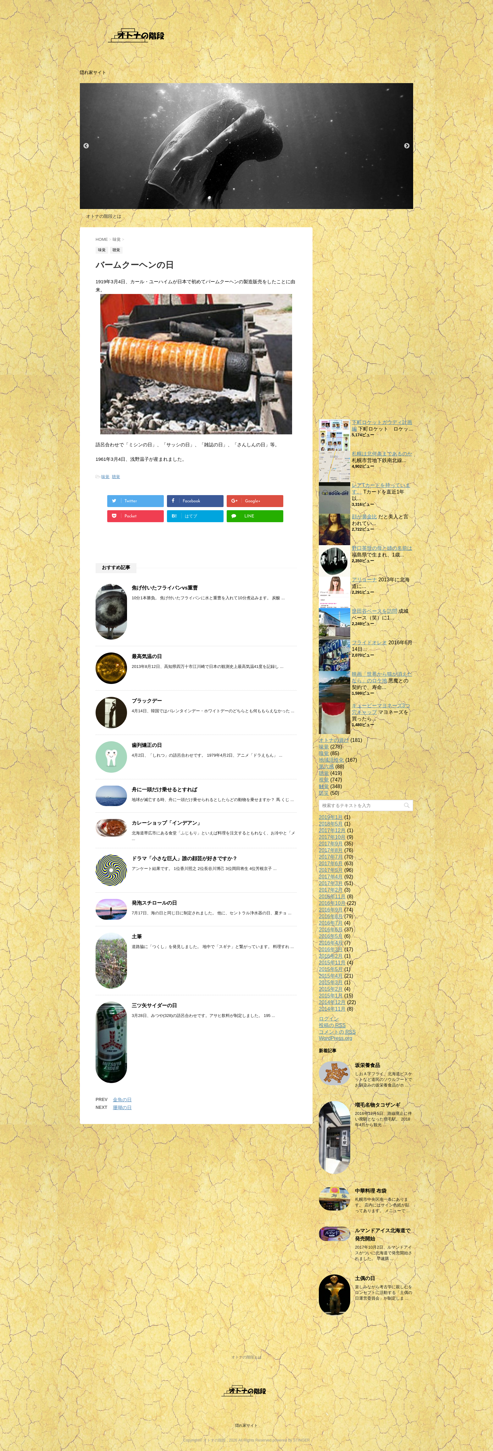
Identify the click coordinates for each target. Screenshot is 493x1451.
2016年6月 (331, 929)
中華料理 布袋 (370, 1191)
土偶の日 (365, 1278)
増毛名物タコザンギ (377, 1105)
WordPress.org (335, 1038)
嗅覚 (324, 753)
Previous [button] (86, 146)
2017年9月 (331, 843)
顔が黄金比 (364, 516)
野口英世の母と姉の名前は (382, 548)
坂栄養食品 (367, 1065)
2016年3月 (331, 949)
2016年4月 (331, 943)
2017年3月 (331, 883)
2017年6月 (331, 863)
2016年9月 (331, 909)
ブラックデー (147, 700)
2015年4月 (331, 976)
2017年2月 (331, 890)
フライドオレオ (369, 642)
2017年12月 (332, 830)
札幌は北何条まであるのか (382, 453)
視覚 (324, 779)
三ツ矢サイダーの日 (154, 1005)
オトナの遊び (334, 740)
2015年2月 (331, 989)
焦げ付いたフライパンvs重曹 (165, 587)
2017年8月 (331, 850)
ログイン (329, 1018)
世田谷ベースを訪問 (374, 611)
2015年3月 (331, 982)
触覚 (324, 786)
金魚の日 (122, 1099)
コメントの (337, 1032)
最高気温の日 (147, 656)
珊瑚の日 (122, 1107)
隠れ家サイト (246, 1425)
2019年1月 (331, 817)
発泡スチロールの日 (154, 903)
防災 (324, 793)
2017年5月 (331, 870)
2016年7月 (331, 923)
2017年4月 (331, 876)
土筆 (137, 936)
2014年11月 (332, 1009)
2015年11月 (332, 962)
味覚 (105, 476)
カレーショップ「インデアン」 (167, 823)
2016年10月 (332, 903)
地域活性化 (331, 760)
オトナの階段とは (103, 216)
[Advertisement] (366, 321)
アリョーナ (364, 579)
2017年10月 (332, 837)
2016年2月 (331, 956)
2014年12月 (332, 1002)
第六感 (326, 766)
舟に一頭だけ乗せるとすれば (164, 789)
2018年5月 (331, 824)
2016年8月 (331, 916)
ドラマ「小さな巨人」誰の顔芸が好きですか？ (184, 858)
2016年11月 (332, 896)
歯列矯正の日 (147, 745)
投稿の (332, 1025)
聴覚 (116, 476)
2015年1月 (331, 995)
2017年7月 (331, 857)
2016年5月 (331, 936)
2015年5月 (331, 969)
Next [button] (407, 146)
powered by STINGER (291, 1440)
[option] (246, 146)
